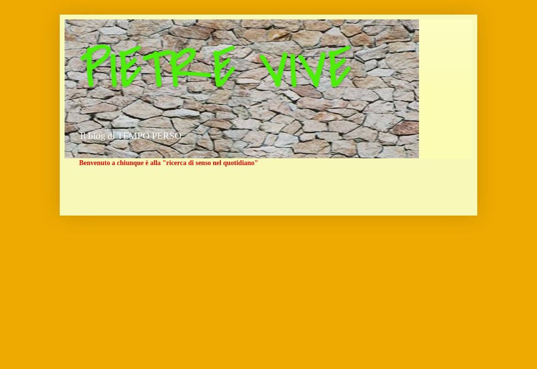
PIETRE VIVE (215, 69)
